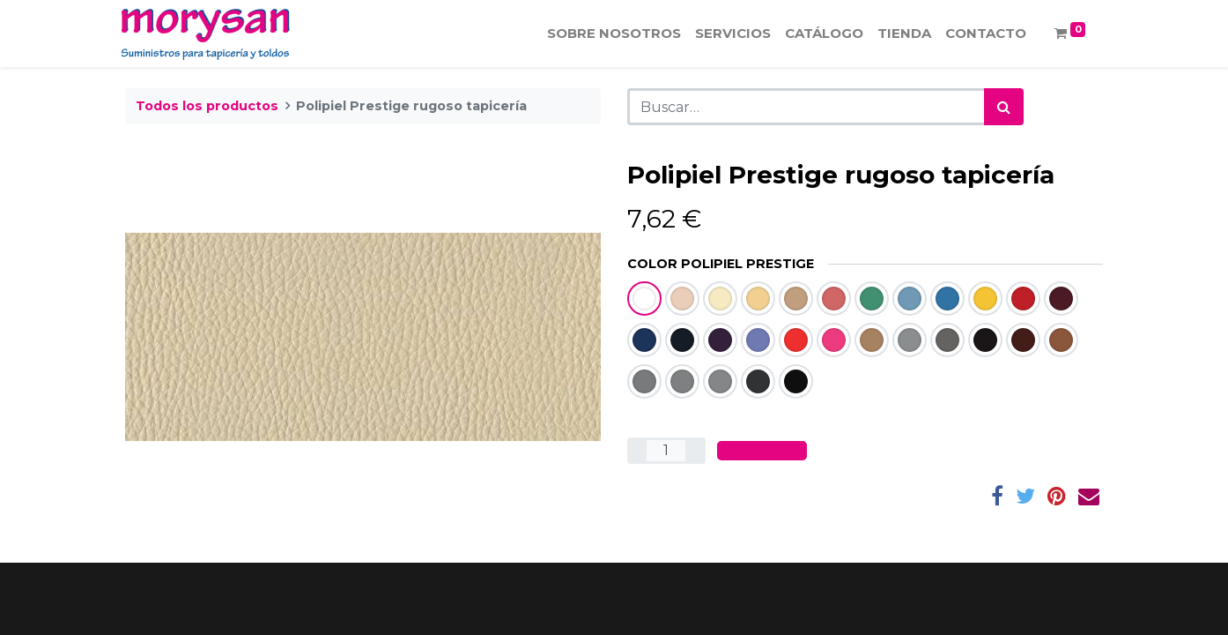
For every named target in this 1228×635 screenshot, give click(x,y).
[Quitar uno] (637, 450)
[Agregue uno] (695, 450)
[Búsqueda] (1004, 106)
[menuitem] (610, 34)
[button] (762, 450)
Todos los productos (207, 106)
